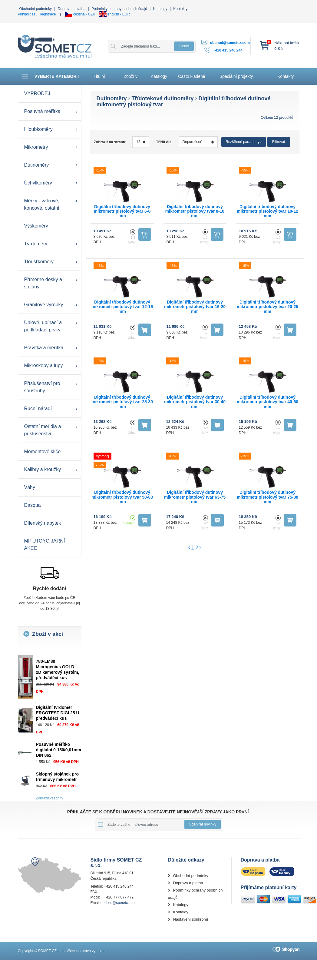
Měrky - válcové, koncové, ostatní (42, 204)
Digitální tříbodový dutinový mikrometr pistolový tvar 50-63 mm (122, 497)
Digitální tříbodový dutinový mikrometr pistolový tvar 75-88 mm (267, 497)
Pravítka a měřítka (44, 347)
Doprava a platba (71, 9)
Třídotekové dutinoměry (163, 98)
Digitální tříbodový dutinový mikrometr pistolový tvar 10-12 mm (267, 211)
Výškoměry (36, 225)
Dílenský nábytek (42, 523)
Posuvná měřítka (42, 111)
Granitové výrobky (43, 304)
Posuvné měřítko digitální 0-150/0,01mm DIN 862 (58, 750)
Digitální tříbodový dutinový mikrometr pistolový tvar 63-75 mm (195, 497)
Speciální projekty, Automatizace (237, 79)
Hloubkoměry (38, 129)
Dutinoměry (36, 165)
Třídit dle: (164, 142)
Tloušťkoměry (39, 261)
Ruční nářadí (38, 408)
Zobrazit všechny (49, 798)
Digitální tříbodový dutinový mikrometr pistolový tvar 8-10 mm (194, 211)
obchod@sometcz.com (230, 43)
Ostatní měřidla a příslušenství (42, 430)
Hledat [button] (184, 46)
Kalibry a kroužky (42, 469)
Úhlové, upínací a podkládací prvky (43, 326)
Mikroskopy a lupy (43, 365)
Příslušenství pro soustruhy (42, 387)
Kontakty (180, 9)
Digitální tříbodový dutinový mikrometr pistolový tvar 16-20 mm (195, 307)
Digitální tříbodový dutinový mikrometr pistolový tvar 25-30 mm (122, 402)
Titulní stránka (100, 79)
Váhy (29, 487)
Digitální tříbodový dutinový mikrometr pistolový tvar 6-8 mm (122, 211)
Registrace (47, 14)
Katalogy (160, 9)
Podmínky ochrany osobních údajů (119, 9)
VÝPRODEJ (37, 93)
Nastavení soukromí (190, 919)
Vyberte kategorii (50, 76)
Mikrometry (36, 147)
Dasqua (32, 505)
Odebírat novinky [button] (202, 824)
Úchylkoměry (38, 182)
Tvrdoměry (35, 243)
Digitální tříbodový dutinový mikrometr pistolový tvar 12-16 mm (122, 307)
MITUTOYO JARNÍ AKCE (44, 544)
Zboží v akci (130, 79)
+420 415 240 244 (228, 50)
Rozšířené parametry (244, 142)
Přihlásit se (27, 14)
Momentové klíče (42, 451)
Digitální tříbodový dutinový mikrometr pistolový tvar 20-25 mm (267, 307)
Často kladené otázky (191, 79)
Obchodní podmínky (35, 9)
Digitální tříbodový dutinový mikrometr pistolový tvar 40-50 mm (267, 402)
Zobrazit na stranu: (110, 142)
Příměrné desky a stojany (43, 283)
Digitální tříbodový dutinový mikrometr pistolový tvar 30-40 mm (195, 402)
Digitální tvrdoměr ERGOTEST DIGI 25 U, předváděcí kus (58, 713)
